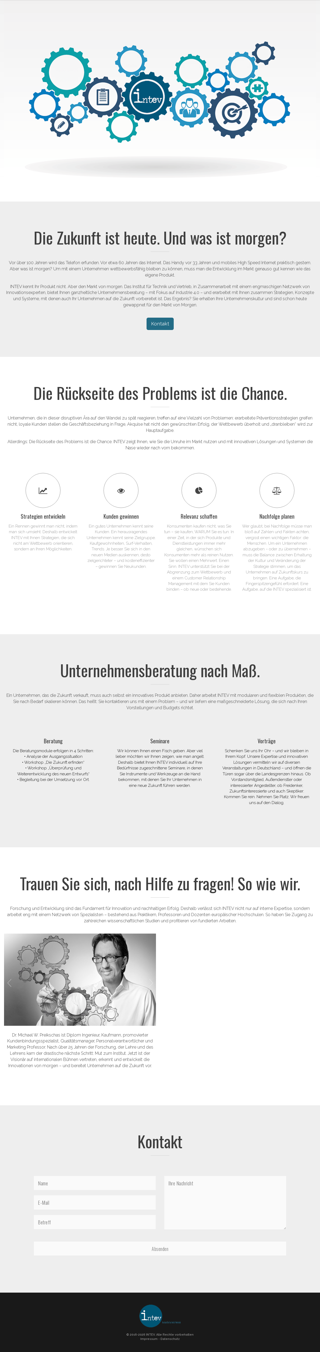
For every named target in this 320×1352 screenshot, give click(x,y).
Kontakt (160, 324)
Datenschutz (170, 1339)
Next (151, 983)
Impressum (149, 1339)
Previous (9, 983)
